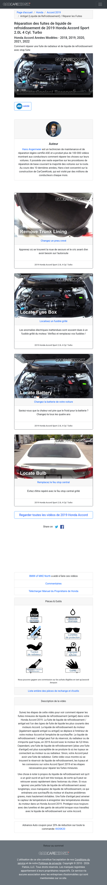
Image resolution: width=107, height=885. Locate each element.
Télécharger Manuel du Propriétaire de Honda (53, 591)
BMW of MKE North (40, 576)
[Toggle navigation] (100, 4)
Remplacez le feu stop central (53, 482)
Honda (39, 12)
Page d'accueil (25, 12)
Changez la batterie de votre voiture (53, 401)
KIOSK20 (60, 828)
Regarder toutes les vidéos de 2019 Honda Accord (53, 515)
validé (22, 106)
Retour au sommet (53, 845)
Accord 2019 (54, 12)
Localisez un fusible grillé (53, 321)
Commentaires (53, 583)
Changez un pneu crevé (53, 240)
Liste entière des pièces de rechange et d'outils (53, 690)
